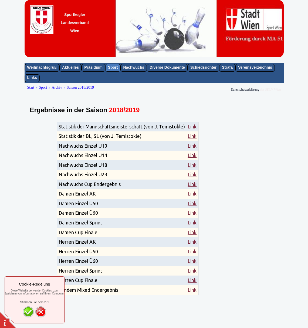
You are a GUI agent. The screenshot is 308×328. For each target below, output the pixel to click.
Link (192, 126)
